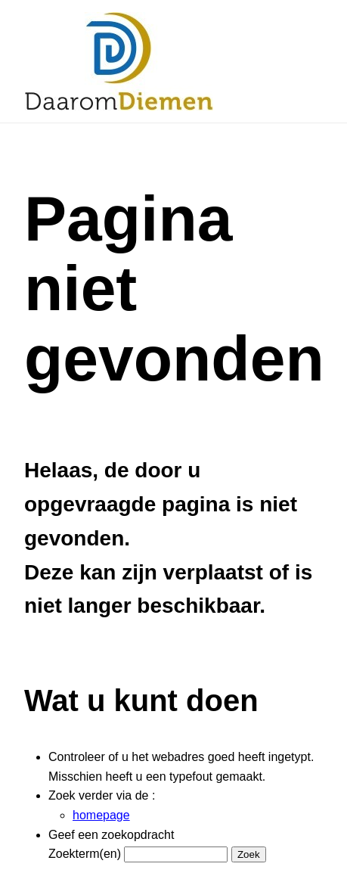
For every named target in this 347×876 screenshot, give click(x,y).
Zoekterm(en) (84, 853)
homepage (101, 815)
